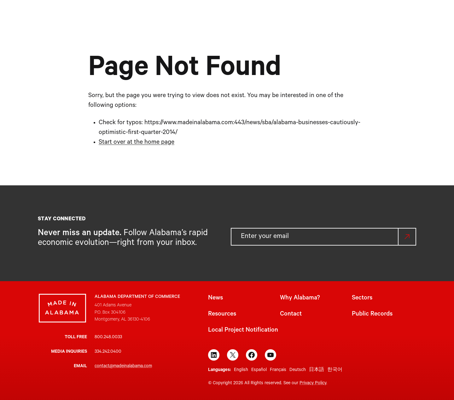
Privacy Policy (313, 383)
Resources (222, 314)
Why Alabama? (300, 298)
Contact (291, 314)
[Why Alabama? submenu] (211, 15)
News (215, 298)
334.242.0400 (108, 352)
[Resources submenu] (286, 15)
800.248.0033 (108, 337)
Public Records (372, 314)
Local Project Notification (243, 330)
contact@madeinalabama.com (123, 366)
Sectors (362, 298)
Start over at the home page (136, 142)
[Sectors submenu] (245, 15)
